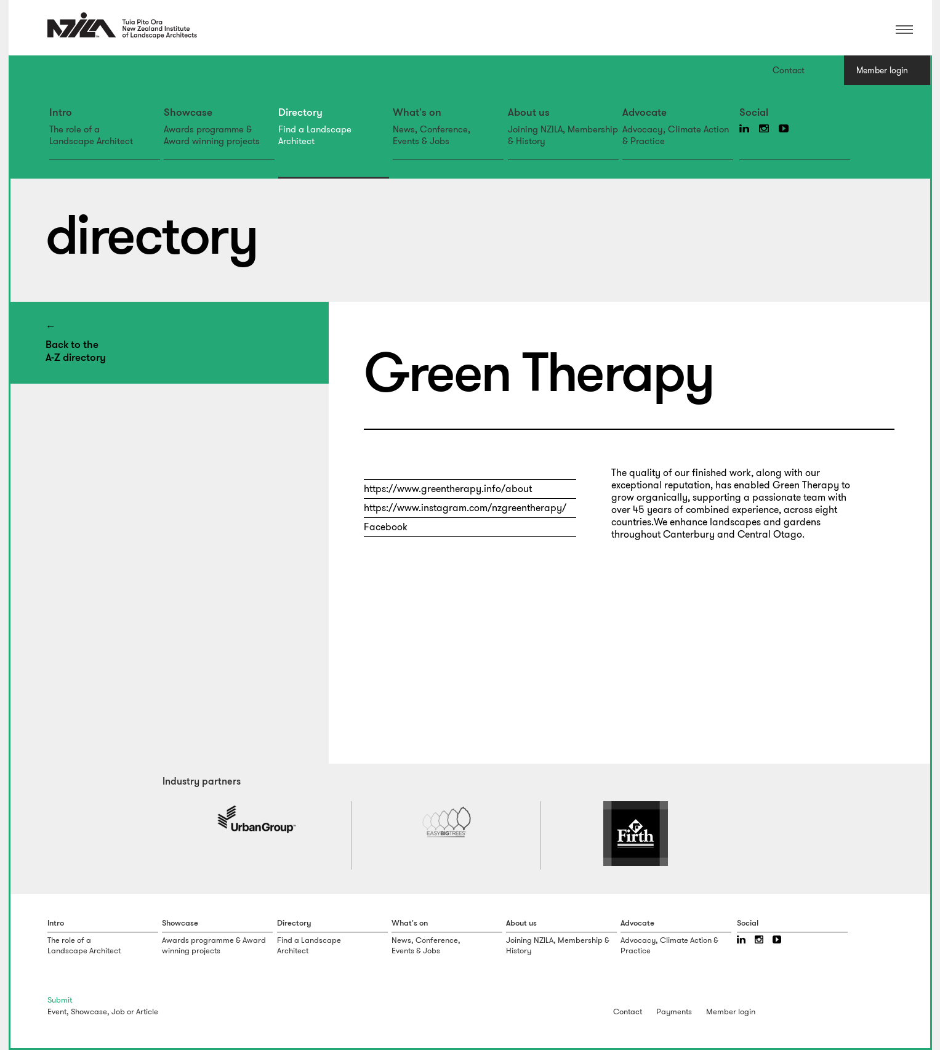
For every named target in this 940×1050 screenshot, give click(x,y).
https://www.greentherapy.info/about (448, 489)
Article (147, 1011)
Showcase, (90, 1011)
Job (118, 1011)
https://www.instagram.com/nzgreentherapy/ (465, 508)
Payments (674, 1011)
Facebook (386, 527)
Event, (58, 1011)
